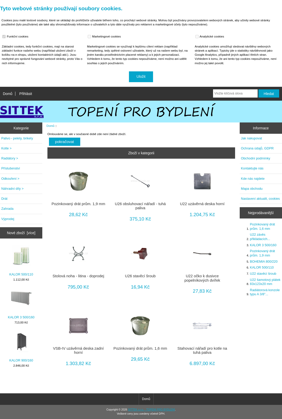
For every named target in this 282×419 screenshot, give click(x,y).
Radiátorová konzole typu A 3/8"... (265, 292)
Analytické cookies (210, 36)
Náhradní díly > (12, 189)
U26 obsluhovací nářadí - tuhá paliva (140, 206)
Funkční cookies (15, 36)
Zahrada (7, 209)
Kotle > (6, 148)
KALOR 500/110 (21, 260)
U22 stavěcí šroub (263, 273)
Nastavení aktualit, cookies (260, 199)
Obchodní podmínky (255, 158)
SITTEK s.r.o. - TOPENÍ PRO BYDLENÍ (151, 409)
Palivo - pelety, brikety (17, 138)
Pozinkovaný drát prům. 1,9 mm (78, 204)
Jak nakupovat (251, 138)
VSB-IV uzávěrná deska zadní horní (78, 350)
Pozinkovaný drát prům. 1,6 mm (140, 348)
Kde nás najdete (253, 178)
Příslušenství (10, 168)
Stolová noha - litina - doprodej (78, 276)
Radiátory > (9, 158)
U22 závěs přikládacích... (260, 237)
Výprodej (7, 219)
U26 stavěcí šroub (140, 276)
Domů (7, 94)
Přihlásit (25, 94)
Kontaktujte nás (252, 168)
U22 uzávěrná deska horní (202, 204)
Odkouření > (10, 178)
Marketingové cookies (105, 36)
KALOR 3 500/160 (21, 304)
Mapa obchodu (252, 189)
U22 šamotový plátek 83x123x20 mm (265, 282)
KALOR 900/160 (21, 346)
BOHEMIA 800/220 (264, 261)
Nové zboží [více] (21, 233)
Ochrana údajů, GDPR (257, 148)
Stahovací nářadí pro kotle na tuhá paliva (202, 350)
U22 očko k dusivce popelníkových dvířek (202, 278)
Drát (4, 199)
